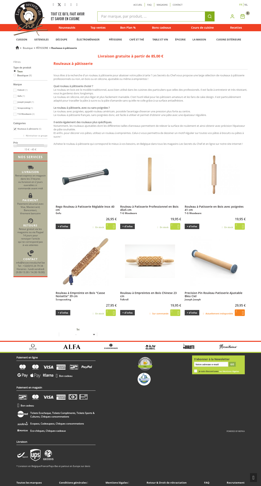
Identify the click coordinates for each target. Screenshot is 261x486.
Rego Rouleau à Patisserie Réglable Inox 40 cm (85, 208)
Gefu (21, 96)
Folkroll (22, 90)
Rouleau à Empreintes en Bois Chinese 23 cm (148, 294)
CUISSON (21, 39)
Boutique (28, 47)
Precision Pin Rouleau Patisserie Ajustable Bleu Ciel (213, 294)
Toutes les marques (29, 482)
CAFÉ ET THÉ (136, 39)
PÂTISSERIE (115, 39)
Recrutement (236, 482)
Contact (177, 4)
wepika (241, 431)
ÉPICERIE (180, 39)
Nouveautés (67, 27)
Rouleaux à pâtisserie (29, 129)
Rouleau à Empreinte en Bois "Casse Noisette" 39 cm (80, 294)
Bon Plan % (128, 27)
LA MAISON (199, 39)
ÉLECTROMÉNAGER (88, 39)
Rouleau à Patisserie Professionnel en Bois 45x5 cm (149, 208)
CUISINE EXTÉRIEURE (228, 39)
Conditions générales (73, 482)
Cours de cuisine (202, 27)
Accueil (137, 4)
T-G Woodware (25, 114)
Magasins (162, 4)
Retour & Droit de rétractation (167, 482)
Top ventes (98, 27)
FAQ (206, 482)
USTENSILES (41, 39)
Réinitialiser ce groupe (36, 135)
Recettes (236, 27)
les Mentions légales (229, 371)
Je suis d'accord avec (219, 371)
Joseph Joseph (25, 102)
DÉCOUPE (61, 39)
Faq (149, 4)
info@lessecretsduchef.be (30, 262)
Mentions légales (117, 482)
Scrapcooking (25, 108)
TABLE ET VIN (160, 39)
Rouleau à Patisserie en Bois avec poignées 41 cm (214, 208)
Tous (20, 71)
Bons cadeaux (161, 27)
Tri (78, 329)
